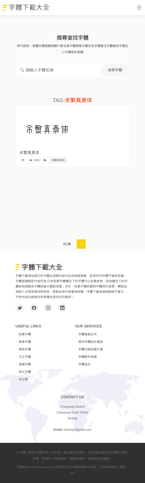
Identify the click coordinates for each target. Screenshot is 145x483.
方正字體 (25, 356)
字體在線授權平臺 (90, 349)
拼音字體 (94, 46)
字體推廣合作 (87, 334)
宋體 (41, 46)
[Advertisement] (72, 204)
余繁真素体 (29, 152)
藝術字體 (119, 46)
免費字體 (25, 334)
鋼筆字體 (82, 46)
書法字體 (106, 46)
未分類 (23, 379)
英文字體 (25, 371)
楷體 (54, 46)
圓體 (48, 46)
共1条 (67, 244)
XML (73, 473)
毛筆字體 (69, 46)
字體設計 (84, 364)
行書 (60, 46)
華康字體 (25, 341)
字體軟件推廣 (87, 356)
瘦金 (74, 52)
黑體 (35, 46)
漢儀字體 (25, 364)
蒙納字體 (25, 349)
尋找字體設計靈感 (90, 341)
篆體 (80, 52)
